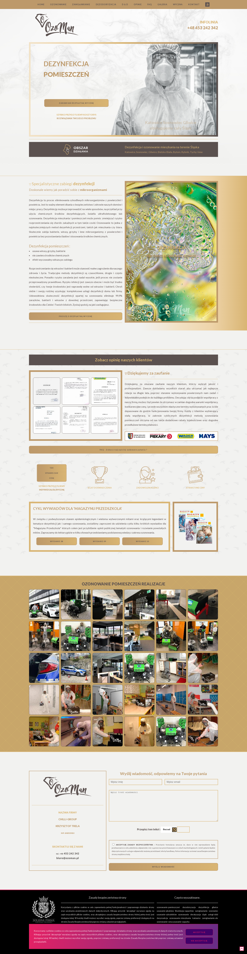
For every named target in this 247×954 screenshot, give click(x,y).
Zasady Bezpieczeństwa (78, 921)
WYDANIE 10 (142, 541)
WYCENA (178, 4)
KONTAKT (194, 4)
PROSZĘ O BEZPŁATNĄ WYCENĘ (75, 316)
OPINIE (138, 4)
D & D (125, 4)
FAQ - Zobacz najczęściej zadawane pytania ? (123, 450)
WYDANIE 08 (56, 541)
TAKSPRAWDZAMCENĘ (52, 473)
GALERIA (162, 4)
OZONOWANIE (58, 4)
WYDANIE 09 (99, 541)
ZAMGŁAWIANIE (81, 4)
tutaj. (128, 854)
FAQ (149, 4)
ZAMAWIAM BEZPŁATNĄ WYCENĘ (76, 103)
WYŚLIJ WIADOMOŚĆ (163, 867)
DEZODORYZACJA (106, 4)
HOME (40, 4)
